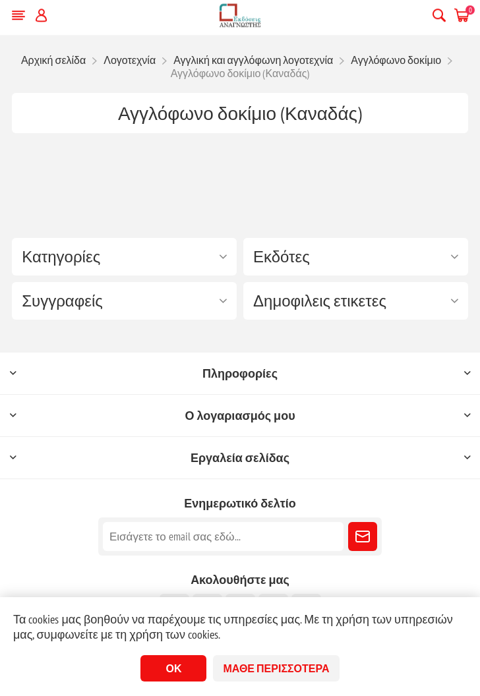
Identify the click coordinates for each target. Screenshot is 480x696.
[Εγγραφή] (223, 536)
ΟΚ (173, 668)
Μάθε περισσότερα (276, 668)
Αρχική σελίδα (53, 60)
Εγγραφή (362, 536)
